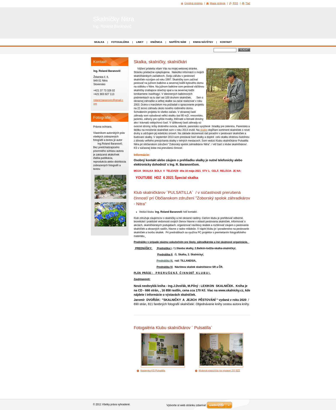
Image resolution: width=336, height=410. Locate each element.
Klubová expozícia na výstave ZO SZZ (219, 370)
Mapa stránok (217, 3)
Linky (139, 42)
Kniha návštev (203, 42)
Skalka (99, 42)
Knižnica (156, 42)
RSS (235, 3)
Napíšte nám (177, 42)
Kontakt (226, 42)
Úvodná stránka (193, 3)
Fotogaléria (120, 42)
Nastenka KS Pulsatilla (152, 370)
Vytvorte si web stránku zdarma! (186, 405)
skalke (203, 129)
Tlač (247, 3)
